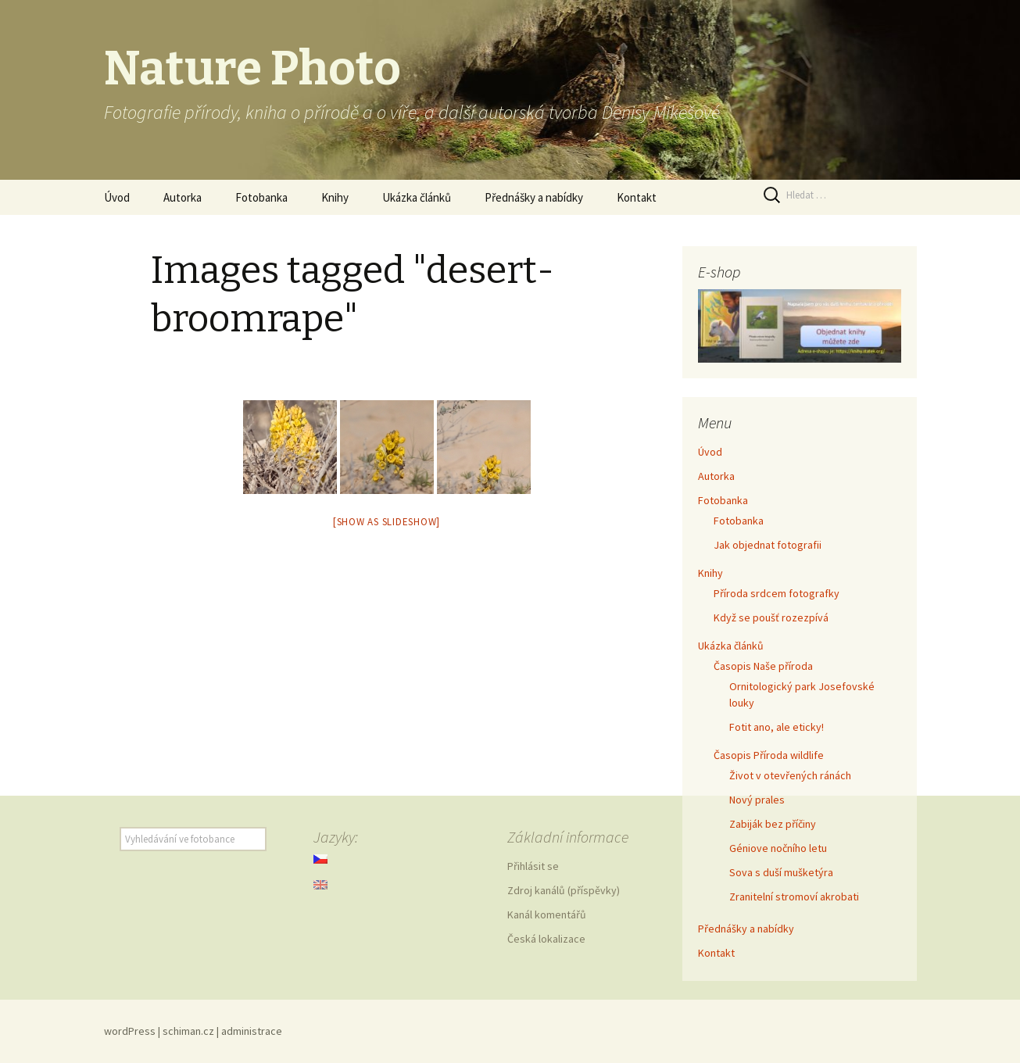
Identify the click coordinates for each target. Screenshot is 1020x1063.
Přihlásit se (533, 866)
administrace (251, 1031)
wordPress (130, 1031)
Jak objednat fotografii (767, 545)
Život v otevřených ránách (790, 775)
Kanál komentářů (546, 914)
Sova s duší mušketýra (781, 872)
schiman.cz (188, 1031)
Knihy (335, 197)
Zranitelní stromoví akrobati (794, 896)
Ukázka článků (416, 197)
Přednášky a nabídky (534, 197)
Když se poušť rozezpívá (771, 617)
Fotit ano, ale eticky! (776, 727)
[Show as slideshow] (386, 521)
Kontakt (637, 197)
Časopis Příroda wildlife (769, 755)
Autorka (182, 197)
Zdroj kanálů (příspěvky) (563, 890)
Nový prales (757, 800)
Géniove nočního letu (778, 848)
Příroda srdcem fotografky (776, 593)
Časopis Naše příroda (763, 666)
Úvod (117, 197)
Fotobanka (261, 197)
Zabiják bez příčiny (772, 824)
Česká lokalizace (546, 939)
